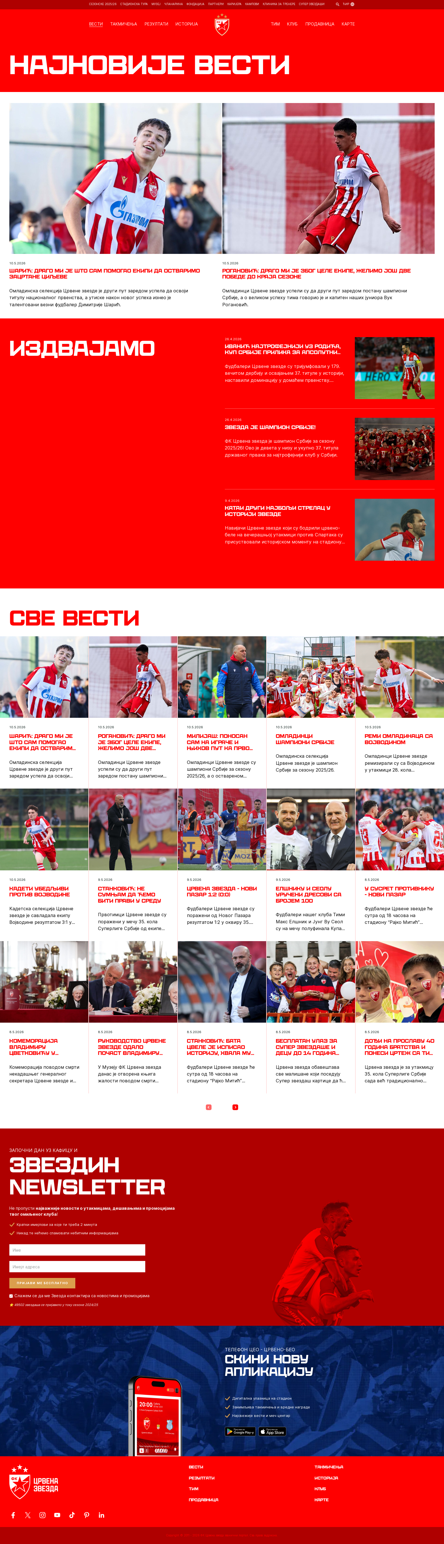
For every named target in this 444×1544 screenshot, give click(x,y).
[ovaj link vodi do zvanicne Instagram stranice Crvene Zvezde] (42, 1515)
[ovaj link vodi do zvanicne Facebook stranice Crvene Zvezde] (13, 1515)
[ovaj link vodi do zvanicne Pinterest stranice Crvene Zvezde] (86, 1515)
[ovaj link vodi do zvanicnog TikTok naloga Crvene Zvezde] (72, 1515)
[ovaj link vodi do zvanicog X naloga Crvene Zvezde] (27, 1515)
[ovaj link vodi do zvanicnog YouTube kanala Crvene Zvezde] (57, 1515)
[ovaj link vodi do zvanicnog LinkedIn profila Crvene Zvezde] (101, 1515)
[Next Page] (235, 1107)
